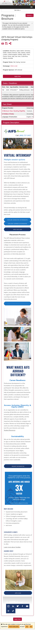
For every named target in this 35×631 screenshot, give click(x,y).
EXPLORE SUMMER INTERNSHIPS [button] (17, 223)
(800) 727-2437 (25, 135)
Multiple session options (14, 159)
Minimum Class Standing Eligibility (14, 111)
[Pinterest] (8, 611)
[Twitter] (17, 606)
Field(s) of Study (8, 114)
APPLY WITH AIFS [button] (17, 229)
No (31, 626)
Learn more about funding (12, 547)
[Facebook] (22, 606)
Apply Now (17, 76)
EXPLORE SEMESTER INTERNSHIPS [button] (17, 220)
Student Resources (9, 430)
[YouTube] (27, 606)
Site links (17, 10)
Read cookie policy (14, 626)
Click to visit (13, 66)
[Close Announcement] (32, 23)
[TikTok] (13, 611)
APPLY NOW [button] (18, 593)
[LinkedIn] (13, 606)
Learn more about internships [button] (17, 303)
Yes (27, 626)
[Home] (14, 131)
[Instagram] (8, 606)
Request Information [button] (18, 466)
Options (29, 15)
